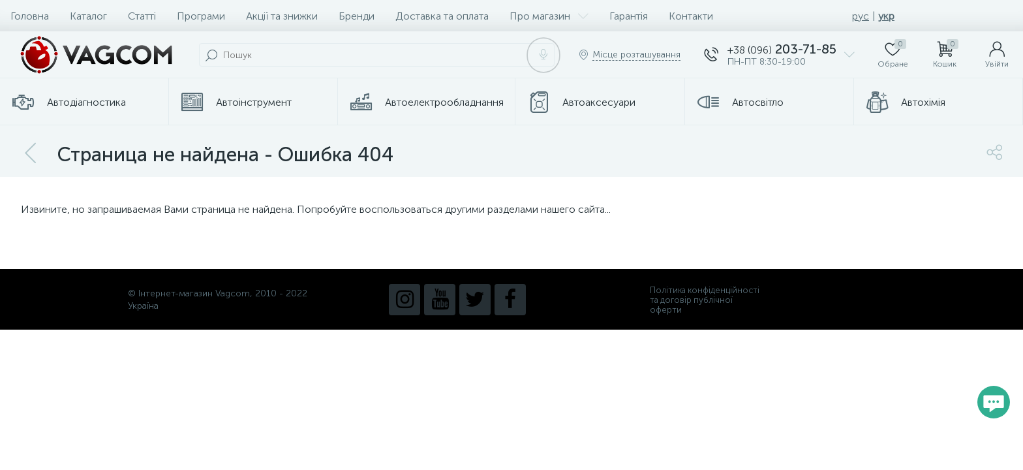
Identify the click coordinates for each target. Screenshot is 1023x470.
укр (886, 16)
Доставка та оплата (442, 16)
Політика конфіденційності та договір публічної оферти (704, 300)
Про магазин (549, 16)
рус (860, 16)
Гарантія (628, 16)
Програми (201, 16)
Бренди (356, 16)
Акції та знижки (282, 16)
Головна (29, 16)
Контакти (691, 16)
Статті (142, 16)
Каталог (88, 16)
